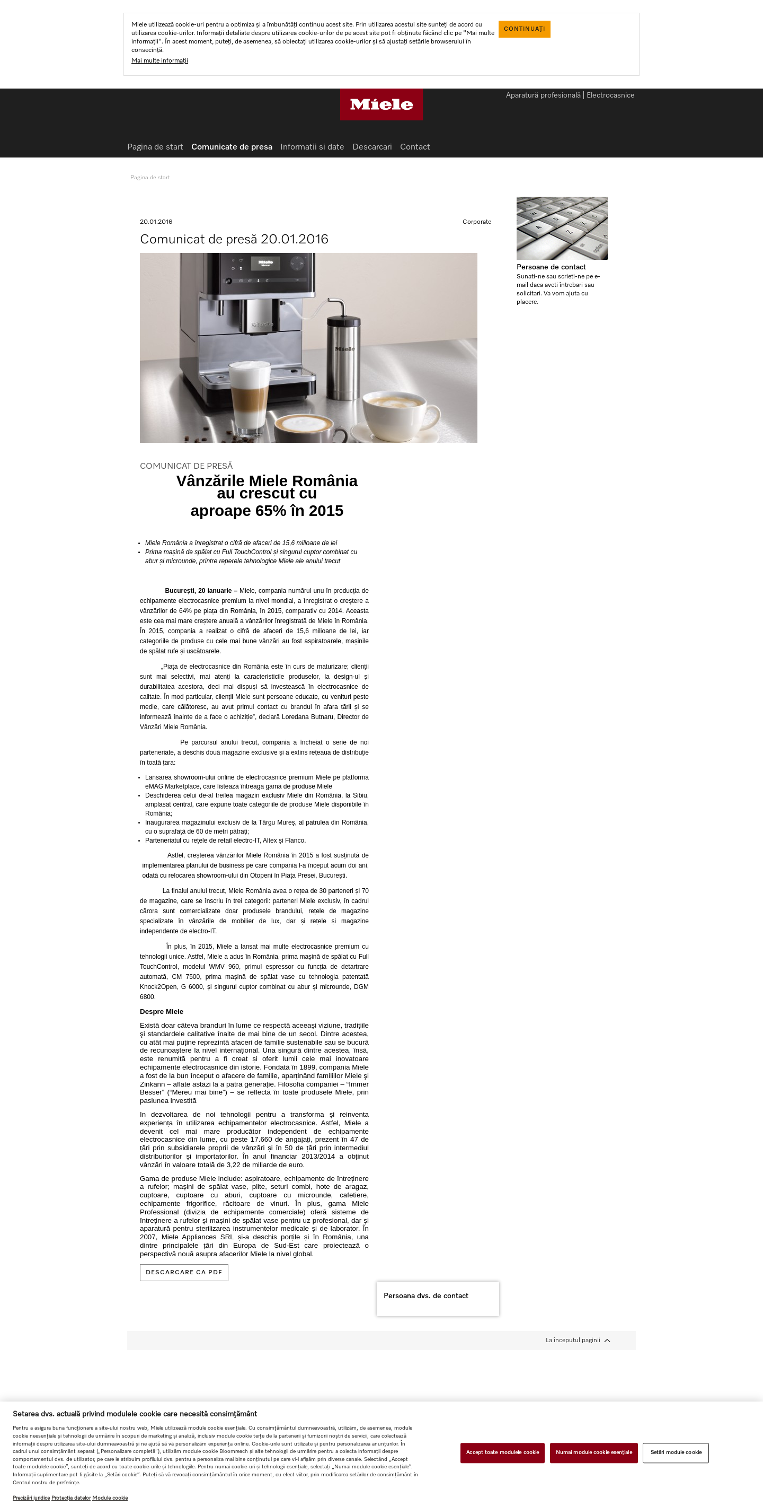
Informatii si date (312, 147)
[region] (381, 1454)
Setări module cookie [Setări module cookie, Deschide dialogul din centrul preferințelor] (676, 1452)
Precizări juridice (31, 1498)
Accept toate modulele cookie (502, 1452)
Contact (415, 147)
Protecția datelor (71, 1498)
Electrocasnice (611, 96)
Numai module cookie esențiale (594, 1452)
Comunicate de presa (231, 147)
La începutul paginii (573, 1340)
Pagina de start (155, 147)
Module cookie (110, 1498)
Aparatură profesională (543, 96)
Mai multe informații (159, 61)
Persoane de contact (551, 267)
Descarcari (372, 147)
